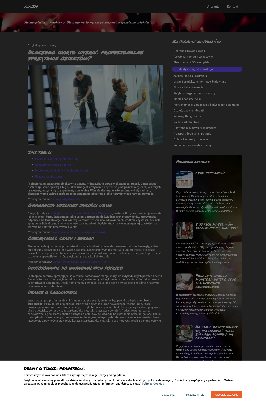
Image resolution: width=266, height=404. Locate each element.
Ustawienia (168, 394)
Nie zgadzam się (194, 394)
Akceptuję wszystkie (226, 394)
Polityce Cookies (153, 384)
